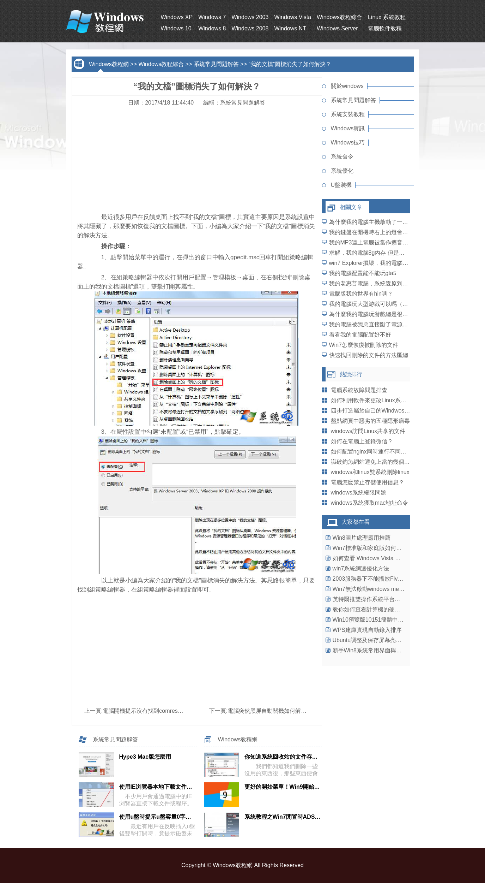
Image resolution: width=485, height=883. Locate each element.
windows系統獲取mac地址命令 (369, 503)
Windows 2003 (249, 17)
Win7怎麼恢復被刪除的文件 (363, 345)
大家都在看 (355, 522)
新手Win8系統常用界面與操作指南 (376, 650)
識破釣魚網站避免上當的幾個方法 (373, 462)
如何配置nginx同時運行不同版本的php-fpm (384, 452)
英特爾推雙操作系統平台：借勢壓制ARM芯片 (390, 599)
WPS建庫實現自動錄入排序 (367, 630)
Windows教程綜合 (339, 17)
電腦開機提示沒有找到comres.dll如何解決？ (158, 711)
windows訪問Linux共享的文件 (368, 431)
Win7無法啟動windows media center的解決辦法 (392, 589)
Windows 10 (176, 28)
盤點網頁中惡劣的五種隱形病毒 (370, 421)
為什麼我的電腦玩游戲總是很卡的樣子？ (380, 314)
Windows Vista (292, 17)
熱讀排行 (351, 374)
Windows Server (337, 28)
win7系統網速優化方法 (361, 568)
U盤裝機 (341, 185)
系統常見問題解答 (216, 64)
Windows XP (177, 17)
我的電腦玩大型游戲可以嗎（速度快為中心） (385, 304)
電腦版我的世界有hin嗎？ (361, 294)
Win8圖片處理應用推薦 (361, 538)
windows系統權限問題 (358, 493)
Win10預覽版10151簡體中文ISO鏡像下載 (384, 620)
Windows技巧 (348, 143)
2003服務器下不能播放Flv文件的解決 (379, 579)
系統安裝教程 (348, 114)
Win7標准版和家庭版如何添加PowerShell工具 (390, 548)
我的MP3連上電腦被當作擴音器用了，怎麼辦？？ (391, 242)
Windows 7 (212, 17)
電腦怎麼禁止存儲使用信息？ (367, 482)
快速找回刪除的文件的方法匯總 (368, 355)
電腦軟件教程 (385, 28)
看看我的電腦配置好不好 (360, 335)
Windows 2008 (249, 28)
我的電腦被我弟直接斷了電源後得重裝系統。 (385, 324)
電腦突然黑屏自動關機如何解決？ (270, 711)
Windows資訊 (348, 128)
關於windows (347, 86)
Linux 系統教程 (387, 17)
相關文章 (351, 207)
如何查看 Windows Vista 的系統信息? (379, 558)
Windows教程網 (109, 64)
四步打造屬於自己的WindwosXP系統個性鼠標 (388, 411)
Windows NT (290, 28)
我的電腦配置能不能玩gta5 (362, 273)
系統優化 (342, 171)
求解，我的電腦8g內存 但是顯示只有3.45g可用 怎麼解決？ (403, 253)
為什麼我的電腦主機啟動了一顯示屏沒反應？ (385, 222)
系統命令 (342, 157)
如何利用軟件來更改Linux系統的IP (374, 400)
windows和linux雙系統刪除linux (370, 472)
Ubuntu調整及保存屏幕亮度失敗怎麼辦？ (384, 640)
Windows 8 (212, 28)
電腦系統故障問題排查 (359, 390)
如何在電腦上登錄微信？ (362, 441)
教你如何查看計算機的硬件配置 (372, 609)
